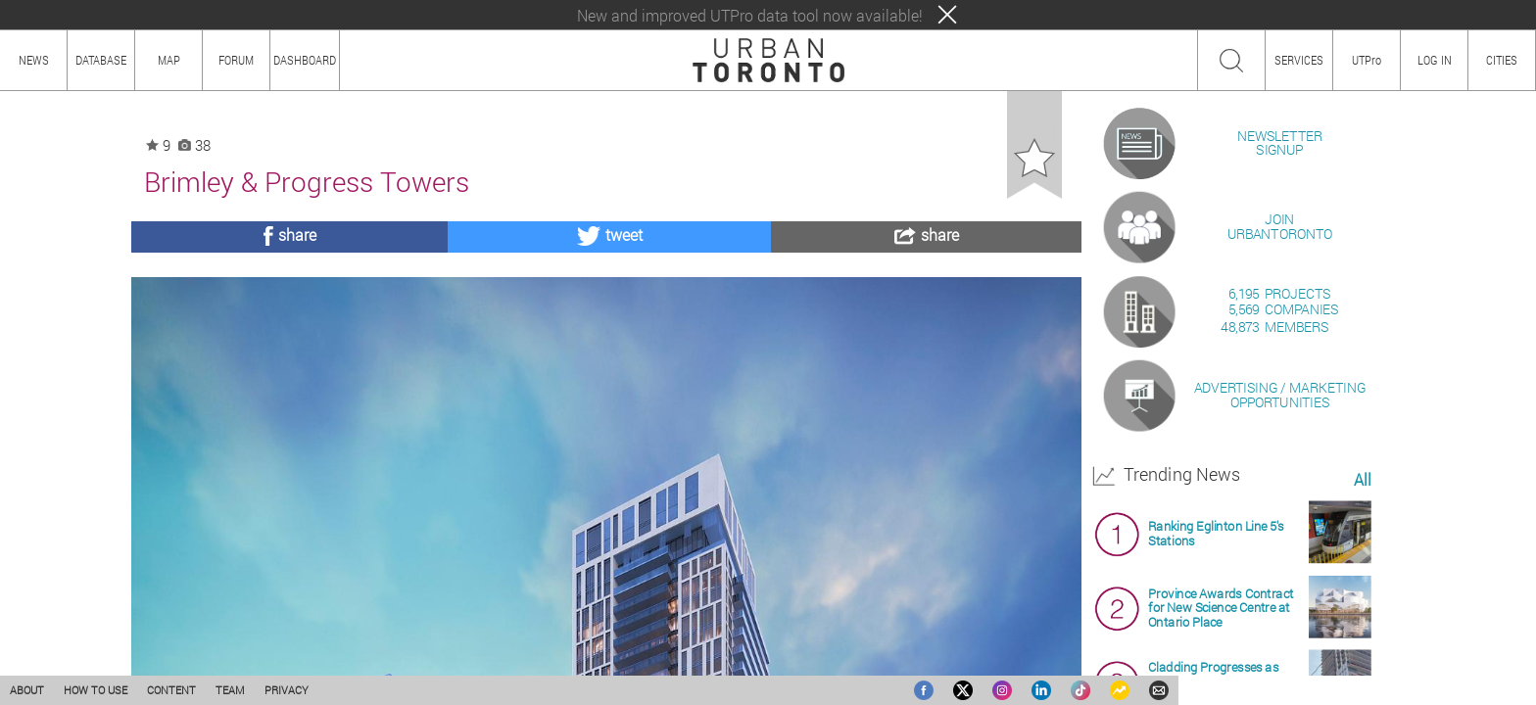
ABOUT (27, 689)
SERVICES (1298, 60)
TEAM (230, 689)
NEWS (34, 60)
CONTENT (171, 689)
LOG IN (1434, 60)
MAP (169, 60)
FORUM (236, 60)
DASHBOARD (304, 60)
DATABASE (100, 60)
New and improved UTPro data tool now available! (750, 15)
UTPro (1366, 60)
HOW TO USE (95, 689)
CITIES (1501, 60)
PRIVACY (286, 689)
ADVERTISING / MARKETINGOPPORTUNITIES (1280, 620)
